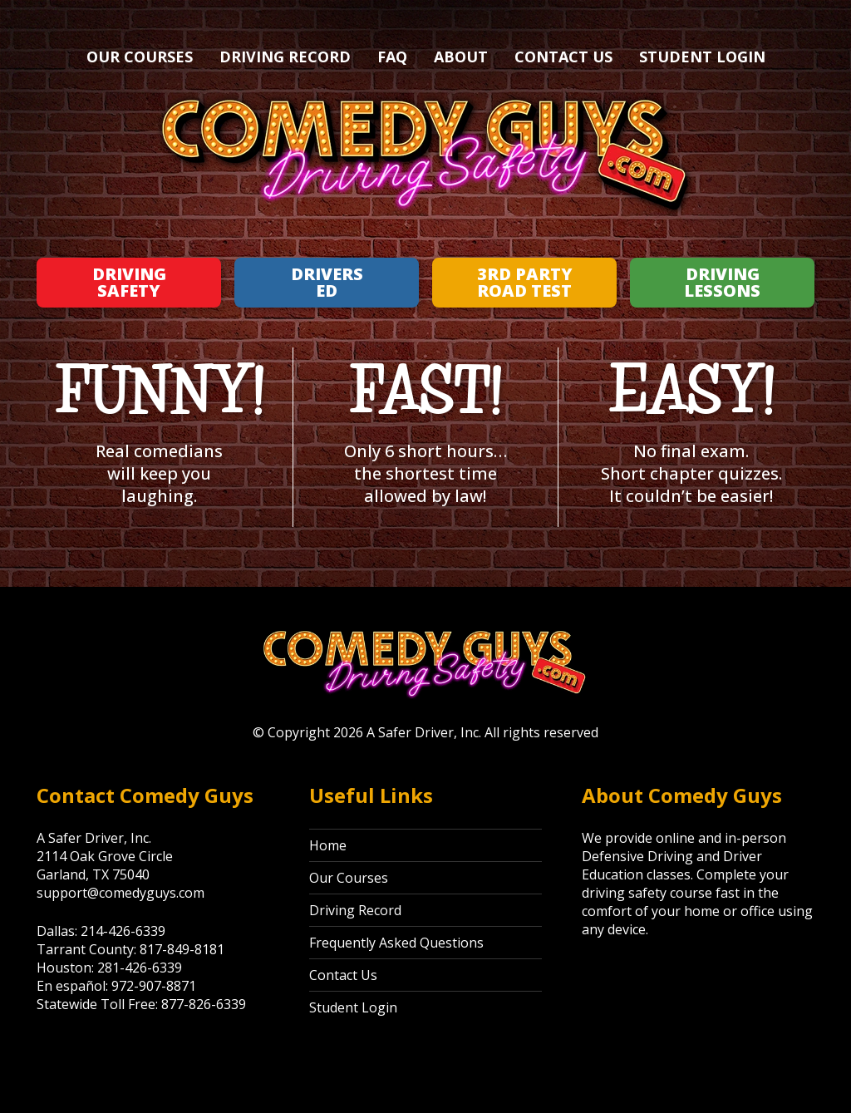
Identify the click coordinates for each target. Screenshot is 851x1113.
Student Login (702, 56)
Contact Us (563, 56)
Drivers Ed (327, 282)
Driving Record (285, 56)
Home (328, 845)
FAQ (392, 56)
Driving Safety (129, 282)
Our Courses (139, 56)
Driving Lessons (722, 282)
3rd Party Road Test (525, 282)
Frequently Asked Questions (396, 942)
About (461, 56)
